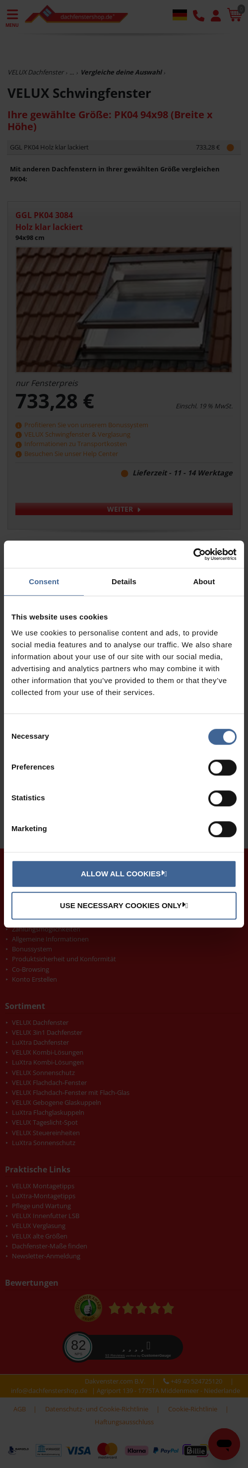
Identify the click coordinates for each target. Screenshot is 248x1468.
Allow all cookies (122, 873)
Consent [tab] (44, 581)
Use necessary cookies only (123, 905)
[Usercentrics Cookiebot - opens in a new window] (193, 554)
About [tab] (204, 581)
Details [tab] (124, 581)
